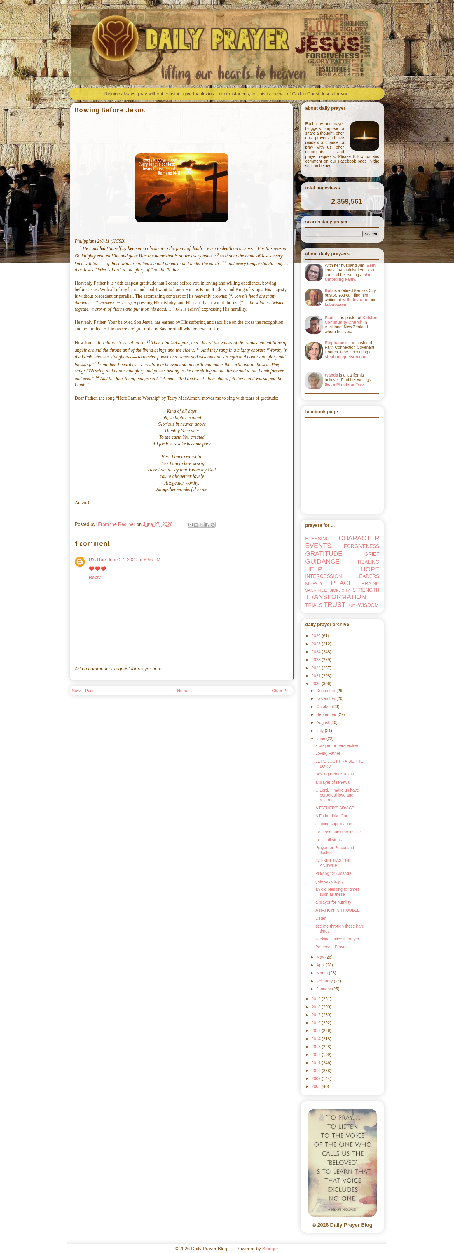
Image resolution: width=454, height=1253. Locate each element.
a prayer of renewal (332, 782)
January (324, 989)
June (321, 738)
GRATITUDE (324, 553)
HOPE (370, 569)
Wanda (331, 375)
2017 (317, 1014)
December (326, 690)
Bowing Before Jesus (334, 774)
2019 (317, 998)
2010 (317, 1070)
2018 (317, 1007)
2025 (317, 644)
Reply (95, 577)
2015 (317, 1030)
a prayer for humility (333, 902)
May (320, 957)
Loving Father (327, 753)
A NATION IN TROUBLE (337, 910)
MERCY (314, 583)
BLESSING (317, 538)
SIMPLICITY (339, 590)
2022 (317, 667)
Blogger (270, 1248)
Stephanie (334, 342)
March (322, 972)
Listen (320, 918)
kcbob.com (335, 304)
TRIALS (313, 605)
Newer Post (82, 690)
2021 (317, 675)
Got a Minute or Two (344, 384)
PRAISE (370, 583)
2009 (317, 1078)
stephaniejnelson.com (346, 356)
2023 (317, 659)
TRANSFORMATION (335, 596)
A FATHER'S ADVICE (335, 808)
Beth (371, 265)
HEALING (368, 562)
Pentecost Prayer (331, 946)
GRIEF (371, 554)
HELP (313, 569)
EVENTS (318, 545)
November (326, 698)
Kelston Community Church (351, 320)
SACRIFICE (316, 590)
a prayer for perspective (336, 745)
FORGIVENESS (361, 546)
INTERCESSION (323, 576)
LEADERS (368, 576)
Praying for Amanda (333, 873)
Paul (329, 317)
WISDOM (368, 605)
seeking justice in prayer (337, 939)
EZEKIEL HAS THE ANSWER (333, 863)
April (321, 965)
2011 (317, 1062)
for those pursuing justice (338, 831)
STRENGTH (365, 590)
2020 (317, 683)
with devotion (355, 299)
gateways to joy (329, 881)
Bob (329, 290)
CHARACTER (359, 538)
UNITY (352, 605)
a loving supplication (333, 823)
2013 (317, 1046)
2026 (317, 635)
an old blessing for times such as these (337, 892)
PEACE (342, 583)
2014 (317, 1038)
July (320, 730)
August (323, 722)
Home (182, 690)
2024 (317, 651)
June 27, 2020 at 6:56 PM (134, 559)
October (324, 706)
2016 (317, 1022)
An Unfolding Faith (347, 277)
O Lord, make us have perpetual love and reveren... (337, 795)
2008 (317, 1086)
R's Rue (97, 559)
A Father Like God (331, 815)
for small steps (328, 839)
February (325, 981)
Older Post (282, 690)
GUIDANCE (322, 561)
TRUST (334, 604)
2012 (317, 1054)
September (326, 714)
